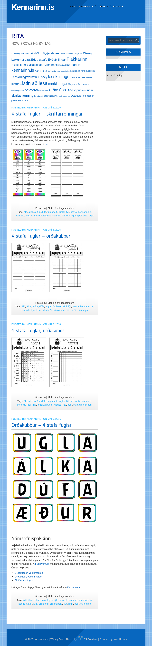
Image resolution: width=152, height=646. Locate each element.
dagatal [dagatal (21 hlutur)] (78, 53)
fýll (67, 212)
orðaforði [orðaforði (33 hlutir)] (31, 90)
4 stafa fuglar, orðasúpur (37, 330)
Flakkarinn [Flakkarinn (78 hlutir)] (76, 59)
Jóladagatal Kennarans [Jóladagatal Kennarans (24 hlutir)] (43, 64)
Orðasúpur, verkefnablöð (28, 576)
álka (30, 212)
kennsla (20, 215)
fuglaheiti (52, 212)
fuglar (62, 212)
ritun (54, 215)
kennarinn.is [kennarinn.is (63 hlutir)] (22, 70)
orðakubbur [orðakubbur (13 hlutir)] (43, 90)
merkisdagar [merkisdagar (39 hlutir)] (57, 84)
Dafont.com (73, 587)
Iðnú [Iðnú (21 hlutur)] (25, 64)
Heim (72, 6)
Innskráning (116, 75)
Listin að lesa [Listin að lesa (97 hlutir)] (33, 83)
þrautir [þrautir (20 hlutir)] (25, 100)
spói (79, 215)
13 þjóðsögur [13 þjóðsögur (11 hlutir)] (16, 54)
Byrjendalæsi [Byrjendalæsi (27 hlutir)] (51, 53)
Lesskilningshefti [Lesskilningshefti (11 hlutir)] (67, 71)
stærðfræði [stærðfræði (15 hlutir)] (49, 96)
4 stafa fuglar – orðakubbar (40, 236)
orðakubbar (59, 310)
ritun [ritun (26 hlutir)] (90, 90)
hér (46, 144)
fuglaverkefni (60, 306)
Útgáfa (99, 6)
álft (25, 212)
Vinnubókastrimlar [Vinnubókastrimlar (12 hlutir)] (62, 96)
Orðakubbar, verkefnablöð (29, 572)
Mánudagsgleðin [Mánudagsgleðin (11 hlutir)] (17, 91)
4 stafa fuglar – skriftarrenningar (47, 114)
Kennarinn (85, 6)
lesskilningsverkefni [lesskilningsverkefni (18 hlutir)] (84, 71)
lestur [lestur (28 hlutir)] (15, 84)
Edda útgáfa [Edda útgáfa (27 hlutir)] (39, 59)
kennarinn (71, 600)
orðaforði (41, 215)
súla (85, 215)
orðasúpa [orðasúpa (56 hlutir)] (57, 90)
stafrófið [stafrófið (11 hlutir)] (40, 96)
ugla (91, 215)
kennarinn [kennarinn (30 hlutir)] (73, 64)
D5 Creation (87, 639)
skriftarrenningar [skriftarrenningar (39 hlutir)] (24, 95)
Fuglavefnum (42, 563)
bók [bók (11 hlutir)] (62, 54)
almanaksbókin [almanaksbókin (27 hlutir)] (32, 53)
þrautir (88, 404)
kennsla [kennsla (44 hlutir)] (41, 70)
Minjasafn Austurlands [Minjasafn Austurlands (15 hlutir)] (78, 84)
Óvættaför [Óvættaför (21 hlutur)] (76, 95)
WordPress (120, 639)
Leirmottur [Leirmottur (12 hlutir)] (52, 71)
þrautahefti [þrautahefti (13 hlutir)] (16, 100)
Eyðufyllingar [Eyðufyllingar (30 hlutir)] (57, 59)
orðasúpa (56, 404)
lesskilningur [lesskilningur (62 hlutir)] (59, 76)
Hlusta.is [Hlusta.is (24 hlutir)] (16, 64)
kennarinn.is (84, 212)
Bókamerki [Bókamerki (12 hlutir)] (68, 54)
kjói (27, 215)
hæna (73, 212)
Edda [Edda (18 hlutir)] (27, 60)
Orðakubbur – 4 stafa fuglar (41, 425)
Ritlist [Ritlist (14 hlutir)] (83, 90)
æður (37, 212)
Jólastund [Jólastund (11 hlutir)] (62, 65)
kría (33, 215)
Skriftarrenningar (24, 580)
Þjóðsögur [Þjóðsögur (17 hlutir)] (88, 95)
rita (49, 215)
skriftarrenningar (67, 215)
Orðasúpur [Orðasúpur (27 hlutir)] (74, 90)
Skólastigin (114, 6)
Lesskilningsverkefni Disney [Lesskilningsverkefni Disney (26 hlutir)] (29, 77)
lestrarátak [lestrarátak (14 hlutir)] (87, 77)
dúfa (43, 212)
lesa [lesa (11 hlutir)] (58, 71)
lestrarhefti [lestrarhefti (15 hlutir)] (77, 77)
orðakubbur (44, 404)
